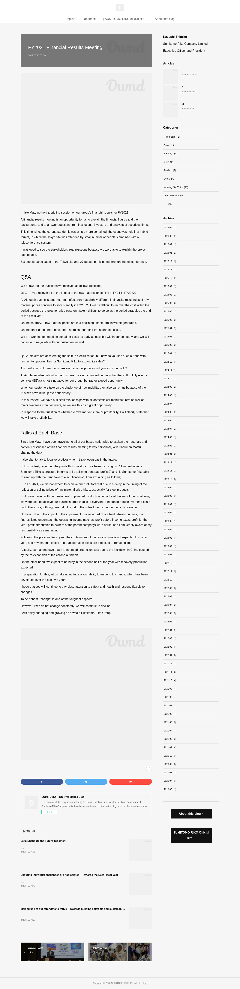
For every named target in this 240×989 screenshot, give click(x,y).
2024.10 (170, 378)
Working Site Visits (176, 187)
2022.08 (170, 596)
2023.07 (170, 504)
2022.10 (170, 579)
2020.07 (170, 781)
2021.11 (170, 672)
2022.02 (170, 647)
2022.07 (170, 605)
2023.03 (170, 538)
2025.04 (170, 328)
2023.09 (170, 487)
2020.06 (170, 789)
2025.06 (170, 311)
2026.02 (170, 244)
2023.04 (170, 529)
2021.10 (170, 680)
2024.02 (170, 445)
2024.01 (170, 454)
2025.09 (170, 286)
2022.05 (170, 621)
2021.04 (170, 730)
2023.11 (170, 470)
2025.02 (170, 345)
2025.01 (170, 353)
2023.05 (170, 521)
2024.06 (170, 412)
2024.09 (170, 387)
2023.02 (170, 546)
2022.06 (170, 613)
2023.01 (170, 554)
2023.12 (170, 462)
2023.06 (170, 512)
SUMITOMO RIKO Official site (191, 835)
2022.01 (170, 655)
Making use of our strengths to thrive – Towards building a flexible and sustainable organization (80, 908)
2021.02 (170, 747)
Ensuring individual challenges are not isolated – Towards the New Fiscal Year (69, 874)
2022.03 (170, 638)
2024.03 (170, 437)
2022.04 (170, 630)
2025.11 (170, 269)
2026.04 (170, 227)
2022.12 (170, 563)
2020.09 (170, 764)
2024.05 (170, 420)
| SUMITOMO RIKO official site (123, 18)
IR (168, 204)
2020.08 (170, 772)
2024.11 (170, 370)
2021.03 (170, 739)
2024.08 (170, 395)
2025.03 (170, 336)
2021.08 (170, 697)
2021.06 (170, 714)
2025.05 (170, 320)
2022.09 (170, 588)
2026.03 (170, 236)
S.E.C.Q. (171, 153)
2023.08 (170, 496)
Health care (172, 137)
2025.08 (170, 294)
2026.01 (170, 253)
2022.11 (170, 571)
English (70, 18)
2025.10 (170, 278)
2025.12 (170, 261)
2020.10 (170, 756)
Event (169, 178)
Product (170, 170)
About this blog (190, 813)
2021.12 (170, 663)
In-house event (174, 195)
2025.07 (170, 303)
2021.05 (170, 722)
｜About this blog (163, 18)
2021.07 (170, 705)
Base (169, 145)
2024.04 (170, 428)
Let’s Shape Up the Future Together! (43, 840)
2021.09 (170, 688)
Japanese (89, 18)
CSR (169, 162)
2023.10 (170, 479)
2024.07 (170, 403)
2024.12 (170, 362)
